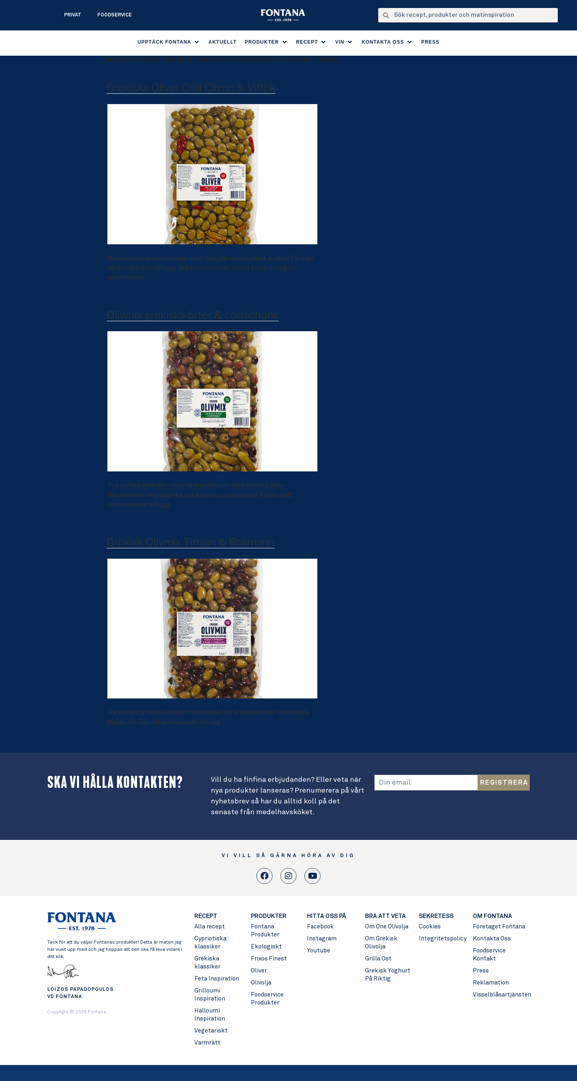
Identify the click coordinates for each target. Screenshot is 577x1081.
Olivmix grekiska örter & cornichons (192, 315)
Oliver (259, 971)
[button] (168, 42)
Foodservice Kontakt (489, 955)
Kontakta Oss (492, 939)
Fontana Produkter (265, 931)
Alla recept (209, 927)
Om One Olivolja (386, 927)
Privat (72, 15)
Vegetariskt (211, 1031)
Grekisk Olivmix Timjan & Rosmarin (190, 542)
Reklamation (491, 983)
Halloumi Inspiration (209, 1015)
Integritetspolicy (442, 939)
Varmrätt (207, 1043)
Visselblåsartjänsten (501, 995)
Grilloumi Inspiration (209, 995)
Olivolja (261, 983)
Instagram (322, 939)
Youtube (318, 951)
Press (481, 971)
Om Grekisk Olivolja (381, 943)
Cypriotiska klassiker (210, 943)
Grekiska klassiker (207, 963)
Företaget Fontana (499, 927)
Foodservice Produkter (267, 999)
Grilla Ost (378, 959)
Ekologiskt (266, 947)
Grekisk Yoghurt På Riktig (387, 975)
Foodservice (114, 15)
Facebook (320, 927)
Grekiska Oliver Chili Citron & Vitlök (191, 87)
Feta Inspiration (216, 979)
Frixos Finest (269, 959)
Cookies (430, 927)
